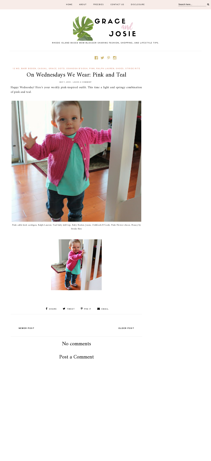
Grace (53, 68)
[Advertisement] (76, 443)
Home (69, 4)
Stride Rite (132, 68)
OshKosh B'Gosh (77, 68)
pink (92, 68)
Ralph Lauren (105, 68)
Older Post (126, 328)
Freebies (98, 4)
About (83, 4)
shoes (120, 68)
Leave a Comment (82, 82)
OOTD (61, 68)
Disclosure (138, 4)
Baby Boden (28, 68)
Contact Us (117, 4)
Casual (42, 68)
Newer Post (26, 328)
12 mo (16, 68)
